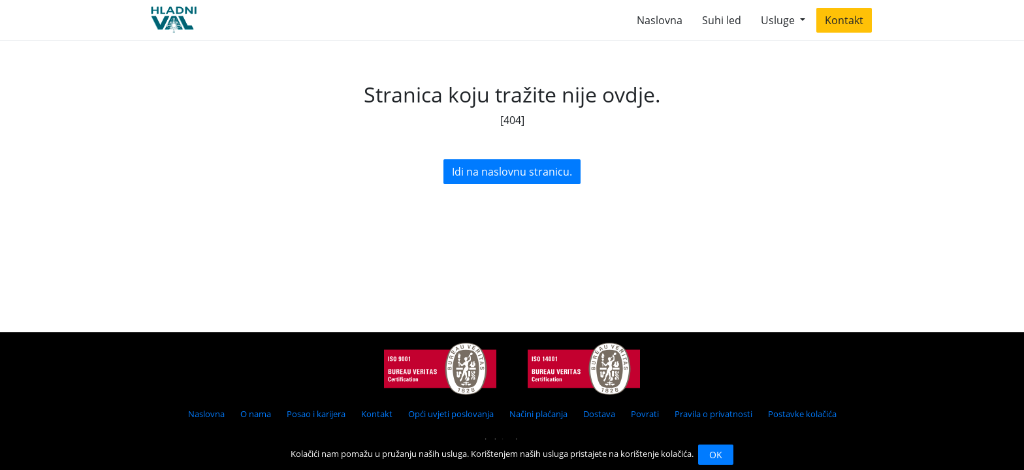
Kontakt (844, 20)
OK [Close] (715, 454)
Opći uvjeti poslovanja (451, 414)
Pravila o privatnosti (713, 414)
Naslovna (659, 20)
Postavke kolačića (802, 414)
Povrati (645, 414)
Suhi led (721, 20)
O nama (255, 414)
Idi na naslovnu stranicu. (512, 171)
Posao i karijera (316, 414)
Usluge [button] (779, 20)
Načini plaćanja (538, 414)
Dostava (599, 414)
